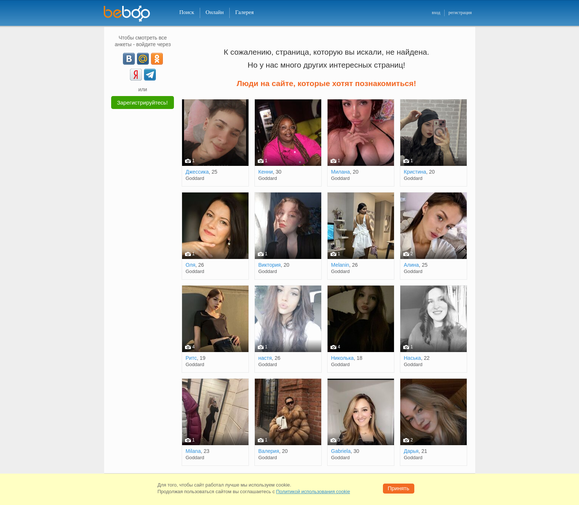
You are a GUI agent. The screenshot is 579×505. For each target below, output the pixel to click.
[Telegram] (150, 75)
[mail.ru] (143, 59)
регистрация (460, 12)
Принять (399, 488)
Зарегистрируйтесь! (142, 102)
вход (436, 12)
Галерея (244, 12)
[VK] (129, 59)
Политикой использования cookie (313, 491)
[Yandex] (136, 75)
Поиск (186, 12)
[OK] (157, 59)
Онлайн (215, 12)
